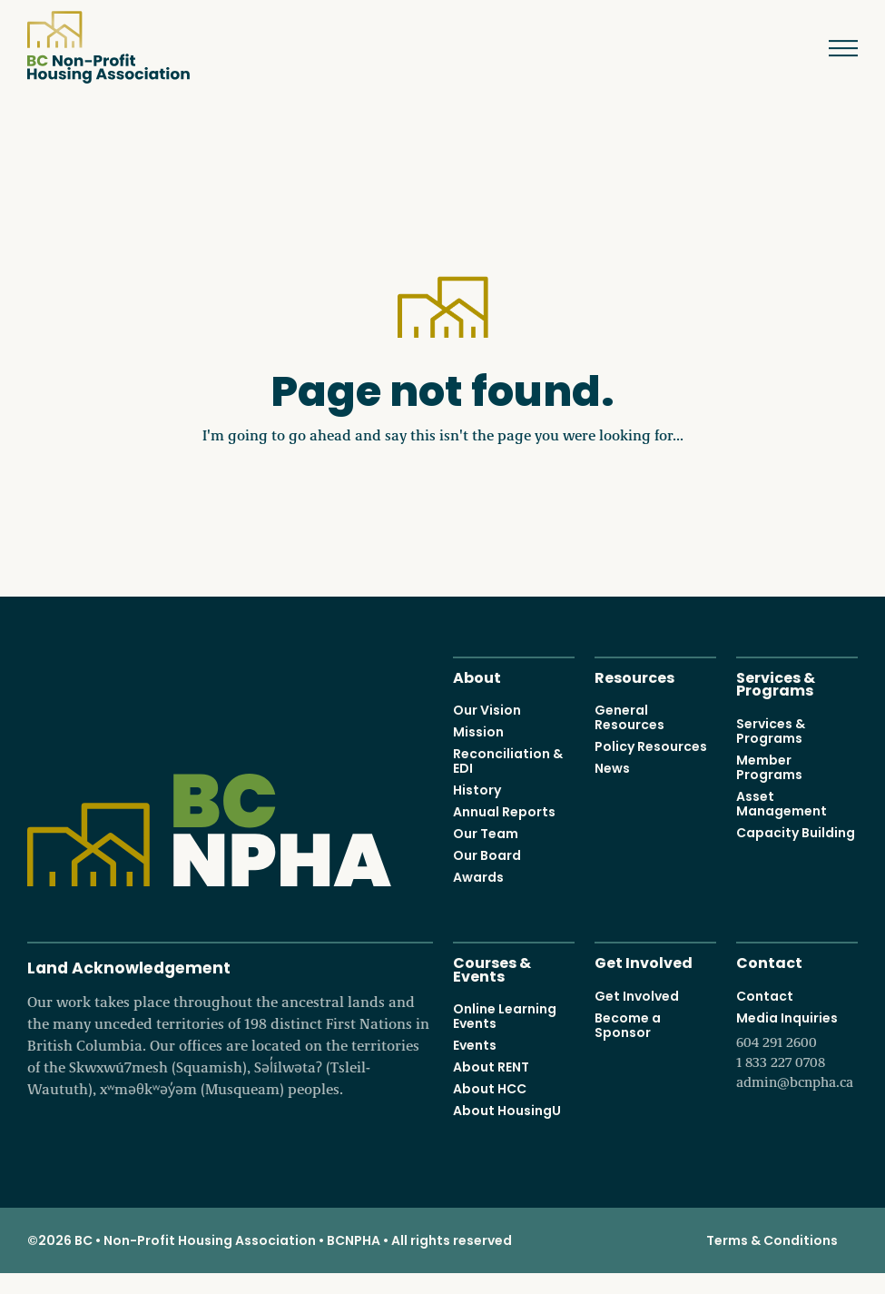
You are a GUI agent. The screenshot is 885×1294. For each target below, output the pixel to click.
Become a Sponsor (628, 1025)
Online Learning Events (504, 1016)
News (612, 768)
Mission (478, 732)
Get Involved (644, 961)
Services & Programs (775, 682)
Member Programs (769, 767)
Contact (769, 961)
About (477, 676)
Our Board (487, 855)
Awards (478, 877)
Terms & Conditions (772, 1240)
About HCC (489, 1089)
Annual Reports (504, 812)
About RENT (491, 1067)
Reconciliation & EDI (508, 761)
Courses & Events (492, 968)
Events (475, 1045)
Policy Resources (651, 746)
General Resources (629, 717)
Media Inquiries (797, 1050)
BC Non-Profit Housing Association (108, 47)
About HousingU (507, 1110)
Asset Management (781, 803)
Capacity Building (795, 833)
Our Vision (487, 710)
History (477, 790)
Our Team (485, 834)
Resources (634, 676)
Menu (830, 48)
